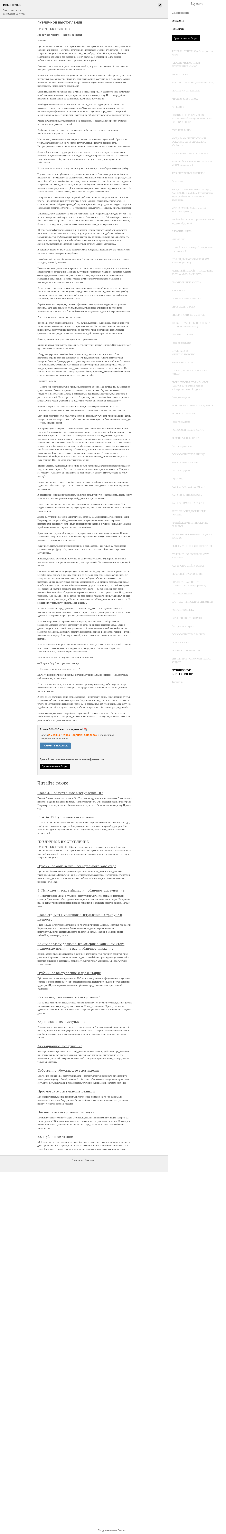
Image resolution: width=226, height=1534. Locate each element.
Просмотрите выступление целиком (66, 1091)
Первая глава (178, 29)
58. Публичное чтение (55, 1136)
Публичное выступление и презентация (69, 973)
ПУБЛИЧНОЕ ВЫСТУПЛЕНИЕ (63, 841)
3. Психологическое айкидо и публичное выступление (80, 890)
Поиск (196, 3)
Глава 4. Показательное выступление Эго (70, 793)
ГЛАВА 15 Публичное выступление (66, 817)
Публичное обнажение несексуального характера (76, 866)
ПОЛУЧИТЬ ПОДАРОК (55, 745)
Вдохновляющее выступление (61, 1021)
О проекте (77, 1160)
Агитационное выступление (59, 1046)
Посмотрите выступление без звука (65, 1112)
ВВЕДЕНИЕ (178, 20)
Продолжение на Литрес (186, 38)
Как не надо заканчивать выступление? (68, 997)
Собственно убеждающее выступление (68, 1070)
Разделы (89, 1160)
